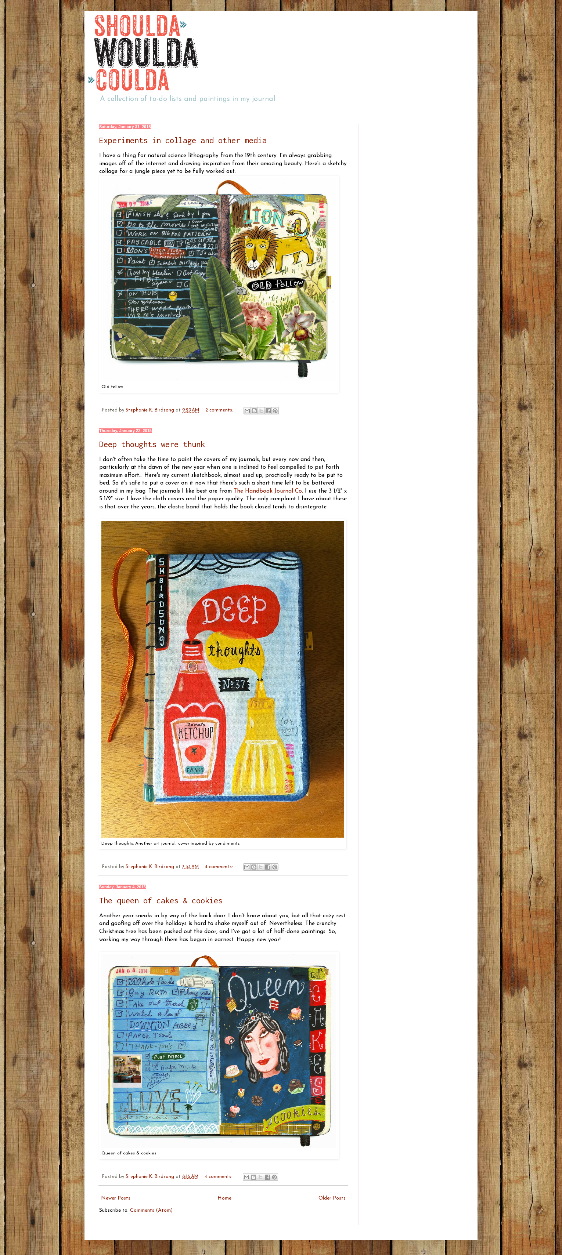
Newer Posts (115, 1198)
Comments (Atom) (151, 1210)
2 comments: (220, 410)
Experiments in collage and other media (183, 140)
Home (224, 1198)
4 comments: (219, 867)
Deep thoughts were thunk (152, 444)
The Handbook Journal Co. (268, 491)
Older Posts (332, 1198)
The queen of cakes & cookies (161, 900)
